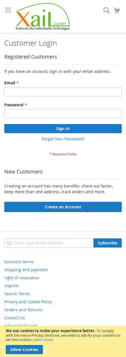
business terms (19, 261)
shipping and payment (26, 269)
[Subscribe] (107, 243)
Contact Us (14, 317)
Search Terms (17, 293)
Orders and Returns (23, 309)
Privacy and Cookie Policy (28, 301)
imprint (11, 285)
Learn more (43, 339)
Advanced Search (20, 325)
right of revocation (21, 277)
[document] (63, 341)
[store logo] (43, 16)
